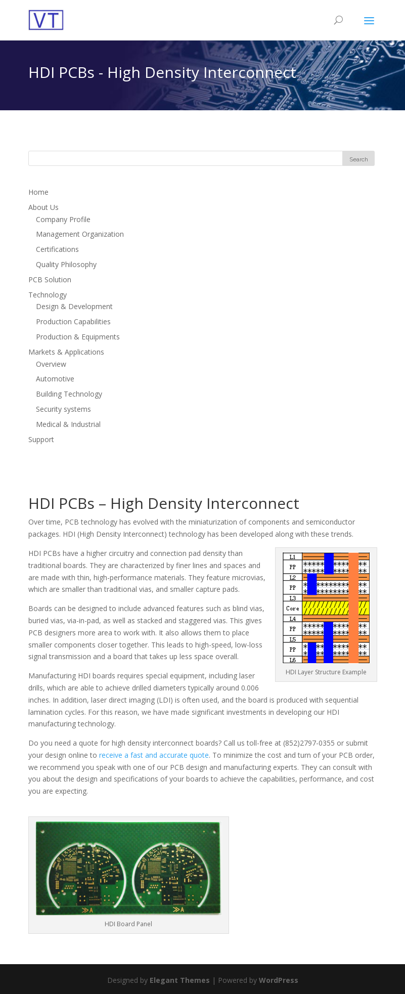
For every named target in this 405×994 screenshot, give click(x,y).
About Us (43, 207)
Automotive (55, 378)
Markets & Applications (66, 352)
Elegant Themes (180, 980)
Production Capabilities (73, 321)
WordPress (278, 980)
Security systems (63, 409)
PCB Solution (49, 279)
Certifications (57, 249)
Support (41, 439)
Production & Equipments (78, 336)
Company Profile (63, 219)
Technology (47, 294)
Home (38, 192)
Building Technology (69, 394)
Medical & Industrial (68, 424)
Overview (51, 364)
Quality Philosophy (66, 264)
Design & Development (74, 306)
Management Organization (80, 234)
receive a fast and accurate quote (154, 755)
